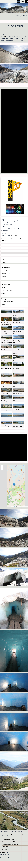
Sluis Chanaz (4, 350)
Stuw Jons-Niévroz (6, 379)
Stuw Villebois (16, 361)
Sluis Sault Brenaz (6, 368)
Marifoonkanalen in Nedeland (10, 839)
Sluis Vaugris (4, 393)
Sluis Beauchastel (17, 393)
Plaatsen (3, 276)
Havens (3, 265)
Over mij (4, 849)
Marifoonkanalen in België (9, 842)
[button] (14, 484)
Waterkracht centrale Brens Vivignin (17, 351)
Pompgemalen (5, 279)
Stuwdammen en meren (8, 290)
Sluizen (3, 287)
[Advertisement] (14, 131)
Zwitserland (14, 235)
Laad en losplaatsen (6, 273)
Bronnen (3, 259)
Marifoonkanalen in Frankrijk (10, 844)
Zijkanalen (4, 304)
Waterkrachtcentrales (7, 301)
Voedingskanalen (6, 299)
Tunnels (3, 296)
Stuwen (3, 293)
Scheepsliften (5, 282)
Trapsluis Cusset (17, 379)
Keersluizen (4, 270)
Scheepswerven (5, 284)
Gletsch (11, 233)
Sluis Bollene (16, 419)
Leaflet (13, 506)
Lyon (2, 386)
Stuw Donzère (5, 419)
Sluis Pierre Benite (18, 386)
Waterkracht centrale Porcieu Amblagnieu (17, 370)
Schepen (2, 852)
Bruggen (3, 262)
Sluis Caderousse (17, 426)
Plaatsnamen (5, 846)
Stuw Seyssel (16, 322)
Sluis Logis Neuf (17, 401)
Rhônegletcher (17, 315)
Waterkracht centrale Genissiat (19, 835)
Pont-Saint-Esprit (5, 426)
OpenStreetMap (20, 506)
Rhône (4, 36)
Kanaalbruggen (5, 267)
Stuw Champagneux (6, 361)
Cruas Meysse (5, 410)
